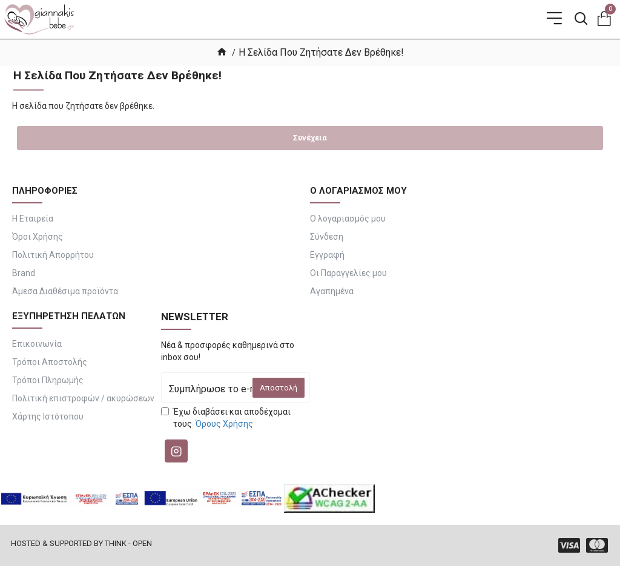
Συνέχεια (310, 137)
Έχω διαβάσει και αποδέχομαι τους (226, 418)
